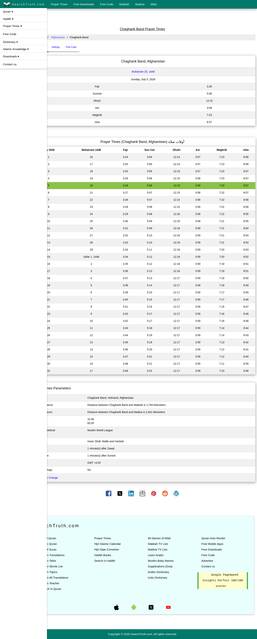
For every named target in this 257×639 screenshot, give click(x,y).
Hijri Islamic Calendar (122, 543)
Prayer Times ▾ (12, 26)
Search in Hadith (119, 560)
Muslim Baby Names (170, 560)
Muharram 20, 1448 (152, 71)
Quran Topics (68, 572)
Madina (139, 4)
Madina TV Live (167, 549)
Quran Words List (71, 566)
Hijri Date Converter (121, 549)
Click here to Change (65, 477)
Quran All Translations (74, 577)
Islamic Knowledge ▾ (16, 49)
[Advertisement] (152, 17)
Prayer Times (59, 4)
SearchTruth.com (24, 4)
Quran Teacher (69, 583)
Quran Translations (72, 555)
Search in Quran (70, 588)
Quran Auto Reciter (218, 538)
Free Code (106, 4)
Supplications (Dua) (169, 566)
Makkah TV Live (167, 543)
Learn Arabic (165, 555)
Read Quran (67, 538)
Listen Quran (68, 543)
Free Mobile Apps (217, 543)
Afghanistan (77, 37)
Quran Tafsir (67, 560)
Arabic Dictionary (168, 572)
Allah (153, 4)
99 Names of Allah (168, 538)
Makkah (124, 4)
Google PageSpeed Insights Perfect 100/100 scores (226, 580)
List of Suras (68, 549)
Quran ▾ (8, 11)
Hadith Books (117, 555)
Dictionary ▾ (10, 42)
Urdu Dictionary (167, 577)
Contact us (10, 64)
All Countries (57, 37)
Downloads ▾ (11, 56)
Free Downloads (83, 4)
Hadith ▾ (8, 18)
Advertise (212, 560)
